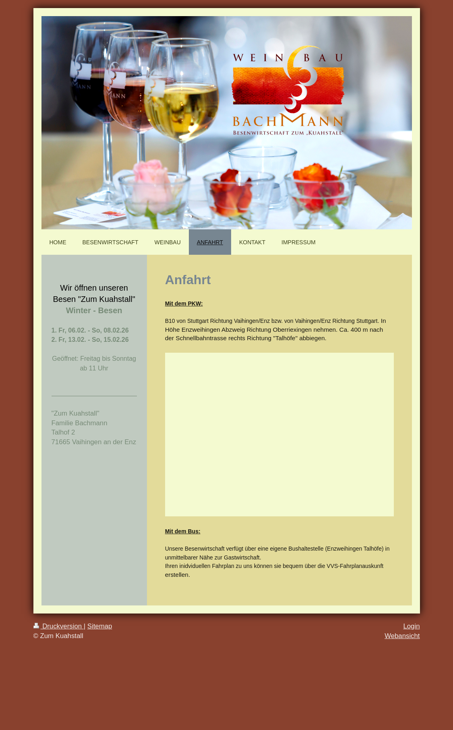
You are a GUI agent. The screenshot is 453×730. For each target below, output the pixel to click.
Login (411, 626)
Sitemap (99, 626)
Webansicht (402, 636)
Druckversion (58, 626)
